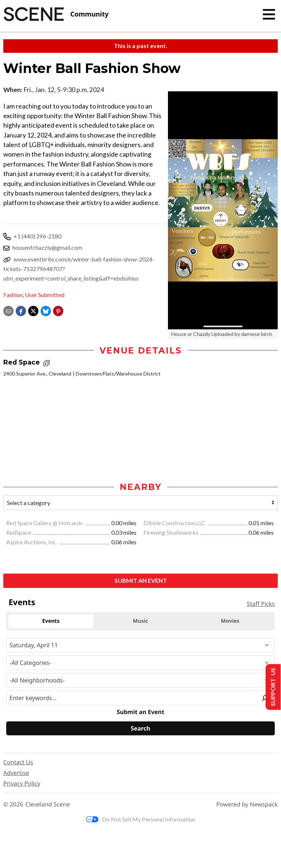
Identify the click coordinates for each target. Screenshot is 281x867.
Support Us (272, 687)
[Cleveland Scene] (56, 14)
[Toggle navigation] (269, 14)
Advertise (16, 773)
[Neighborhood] (140, 680)
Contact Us (18, 762)
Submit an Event (141, 580)
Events (21, 602)
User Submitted (44, 294)
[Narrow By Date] (140, 645)
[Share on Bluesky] (46, 310)
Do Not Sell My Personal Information (140, 819)
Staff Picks (261, 604)
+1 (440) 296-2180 (37, 236)
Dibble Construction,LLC (175, 522)
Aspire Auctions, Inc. (32, 541)
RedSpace (19, 532)
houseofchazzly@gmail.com (47, 247)
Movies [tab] (230, 621)
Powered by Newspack (247, 804)
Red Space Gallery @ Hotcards (45, 522)
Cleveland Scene (47, 804)
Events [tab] (51, 621)
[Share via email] (8, 310)
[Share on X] (33, 310)
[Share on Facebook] (21, 310)
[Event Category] (140, 662)
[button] (58, 310)
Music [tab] (140, 621)
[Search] (140, 728)
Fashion (13, 294)
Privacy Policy (21, 783)
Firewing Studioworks (171, 532)
